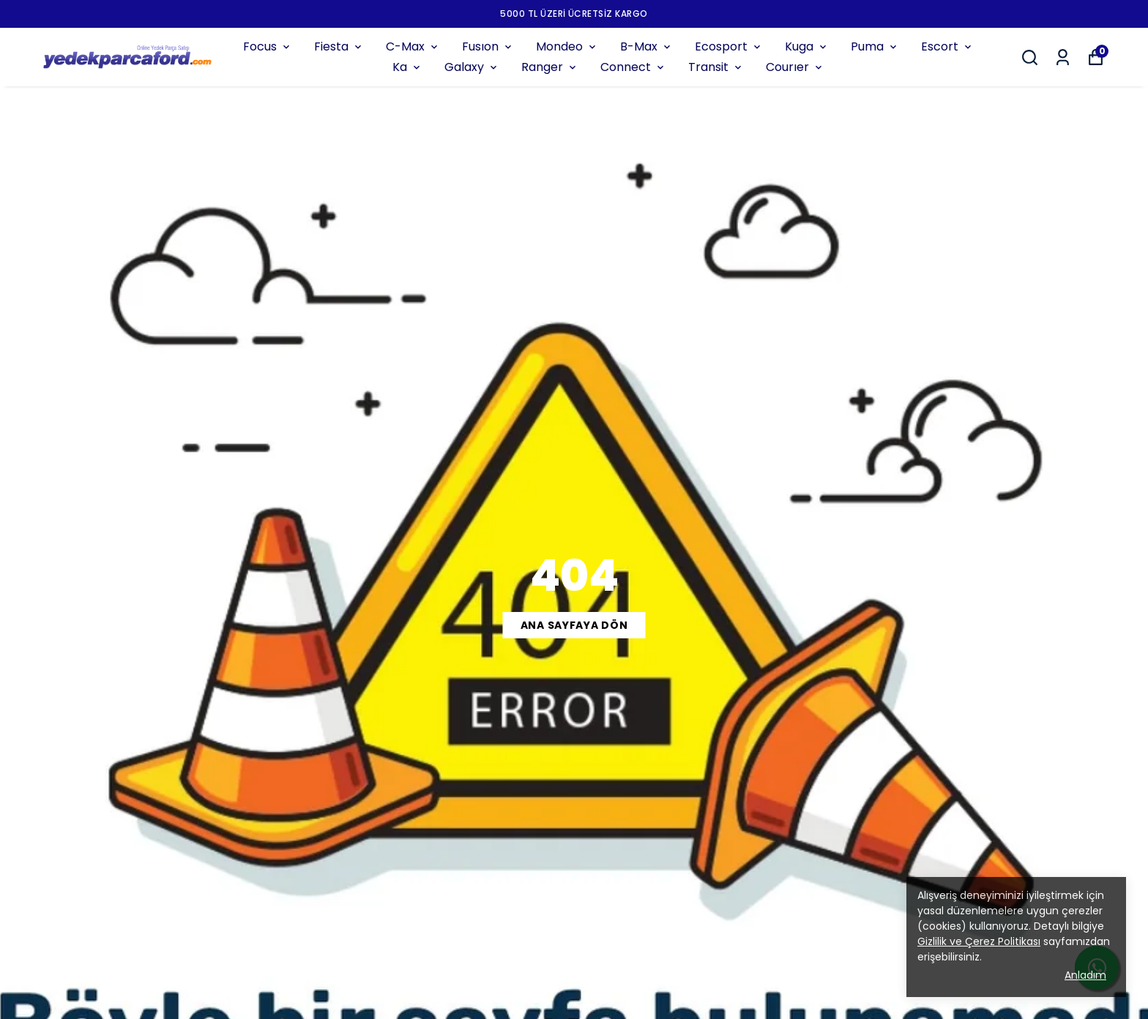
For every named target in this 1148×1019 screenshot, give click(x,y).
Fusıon (488, 46)
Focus (267, 46)
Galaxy (471, 67)
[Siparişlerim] (1063, 57)
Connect (633, 67)
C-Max (413, 46)
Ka (407, 67)
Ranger (549, 67)
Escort (947, 46)
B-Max (646, 46)
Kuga (807, 46)
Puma (875, 46)
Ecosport (729, 46)
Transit (716, 67)
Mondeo (567, 46)
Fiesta (339, 46)
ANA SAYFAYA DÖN (574, 625)
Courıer (795, 67)
